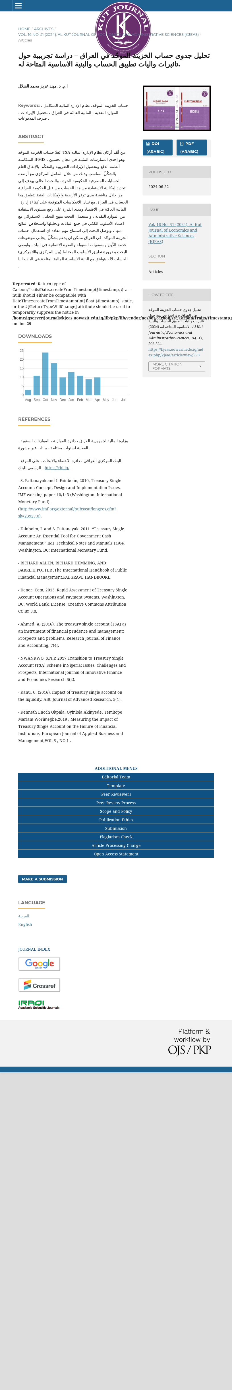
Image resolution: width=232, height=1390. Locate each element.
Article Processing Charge (116, 845)
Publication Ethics (116, 819)
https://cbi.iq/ (57, 467)
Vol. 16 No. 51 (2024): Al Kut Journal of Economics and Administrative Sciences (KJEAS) (108, 34)
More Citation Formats (167, 366)
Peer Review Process (116, 802)
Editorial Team (116, 777)
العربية (23, 916)
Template (116, 785)
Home (24, 28)
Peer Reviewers (116, 794)
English (25, 924)
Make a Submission (42, 879)
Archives (43, 28)
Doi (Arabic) (155, 147)
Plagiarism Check (116, 837)
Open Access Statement (116, 854)
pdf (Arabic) (189, 147)
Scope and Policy (116, 811)
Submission (116, 828)
